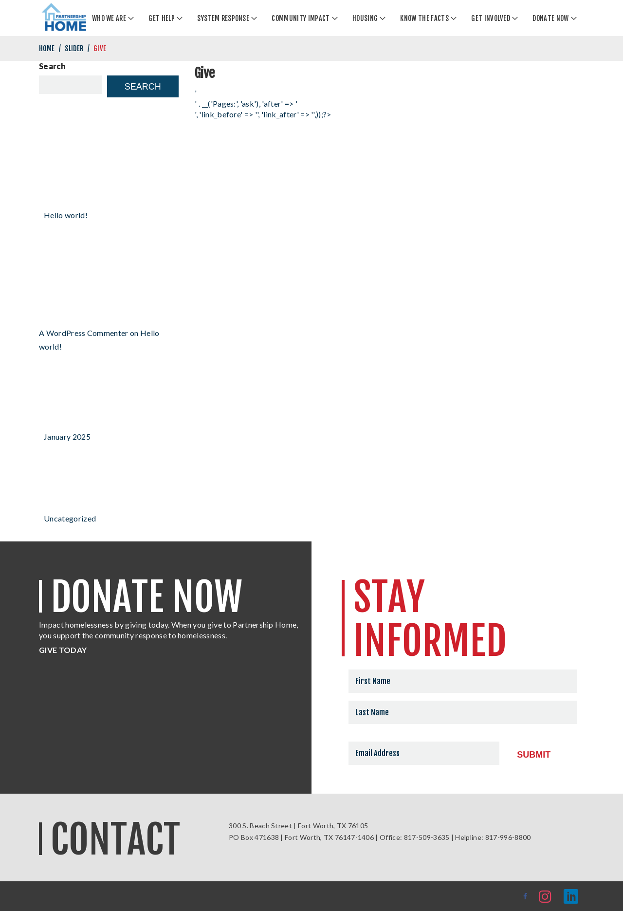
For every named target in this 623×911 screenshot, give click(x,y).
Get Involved (490, 18)
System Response (223, 18)
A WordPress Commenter (83, 332)
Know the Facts (424, 18)
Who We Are (109, 18)
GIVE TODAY (63, 649)
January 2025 (67, 436)
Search (52, 66)
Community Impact (301, 18)
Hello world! (66, 215)
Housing (365, 18)
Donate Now (550, 18)
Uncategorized (70, 518)
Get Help (161, 18)
